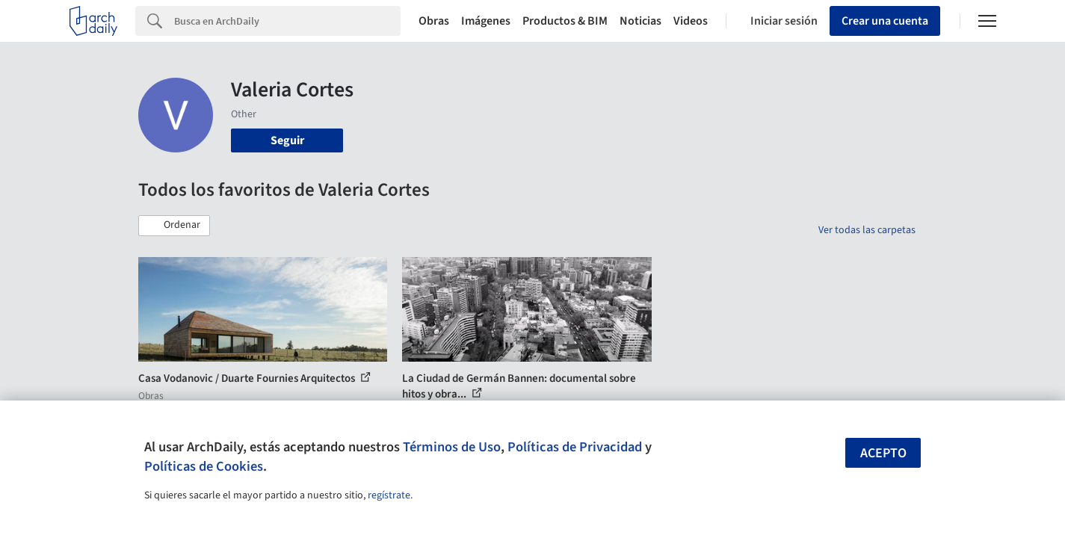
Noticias (640, 21)
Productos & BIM (565, 21)
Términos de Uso (452, 447)
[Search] (287, 21)
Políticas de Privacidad (574, 447)
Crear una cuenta (885, 21)
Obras (434, 21)
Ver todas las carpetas (867, 230)
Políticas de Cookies (203, 466)
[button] (174, 225)
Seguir (287, 140)
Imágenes (485, 21)
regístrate (389, 495)
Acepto (883, 453)
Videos (690, 21)
